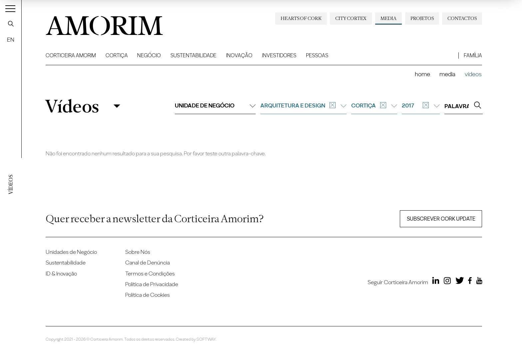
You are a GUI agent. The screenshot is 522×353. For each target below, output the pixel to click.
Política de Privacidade (151, 284)
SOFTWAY (206, 339)
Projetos (422, 18)
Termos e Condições (150, 273)
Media (388, 18)
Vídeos (72, 106)
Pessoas (317, 55)
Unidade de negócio (215, 105)
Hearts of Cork (301, 18)
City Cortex (351, 18)
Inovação (239, 55)
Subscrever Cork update (441, 219)
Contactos (462, 18)
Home (422, 74)
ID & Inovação (61, 273)
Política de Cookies (147, 294)
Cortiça (117, 55)
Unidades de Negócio (71, 252)
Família (473, 55)
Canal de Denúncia (147, 262)
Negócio (149, 55)
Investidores (279, 55)
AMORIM (99, 23)
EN (10, 39)
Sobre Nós (137, 252)
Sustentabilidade (193, 55)
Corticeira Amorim (71, 55)
